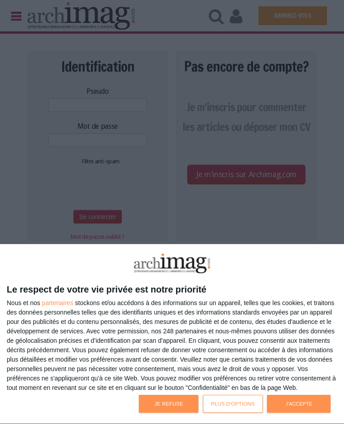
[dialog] (172, 334)
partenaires (57, 303)
